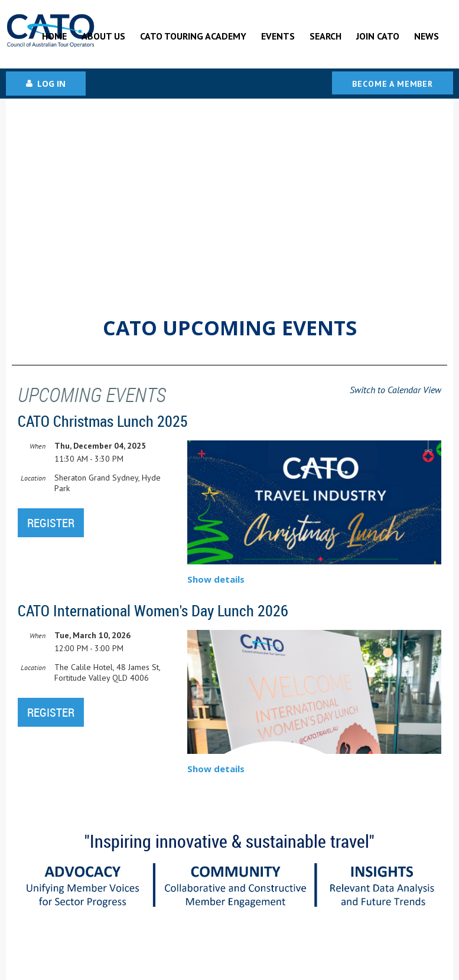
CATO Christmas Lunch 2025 (103, 421)
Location (33, 477)
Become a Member (392, 84)
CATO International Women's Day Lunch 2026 (153, 610)
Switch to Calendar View (395, 390)
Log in (51, 83)
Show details (216, 579)
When (37, 446)
